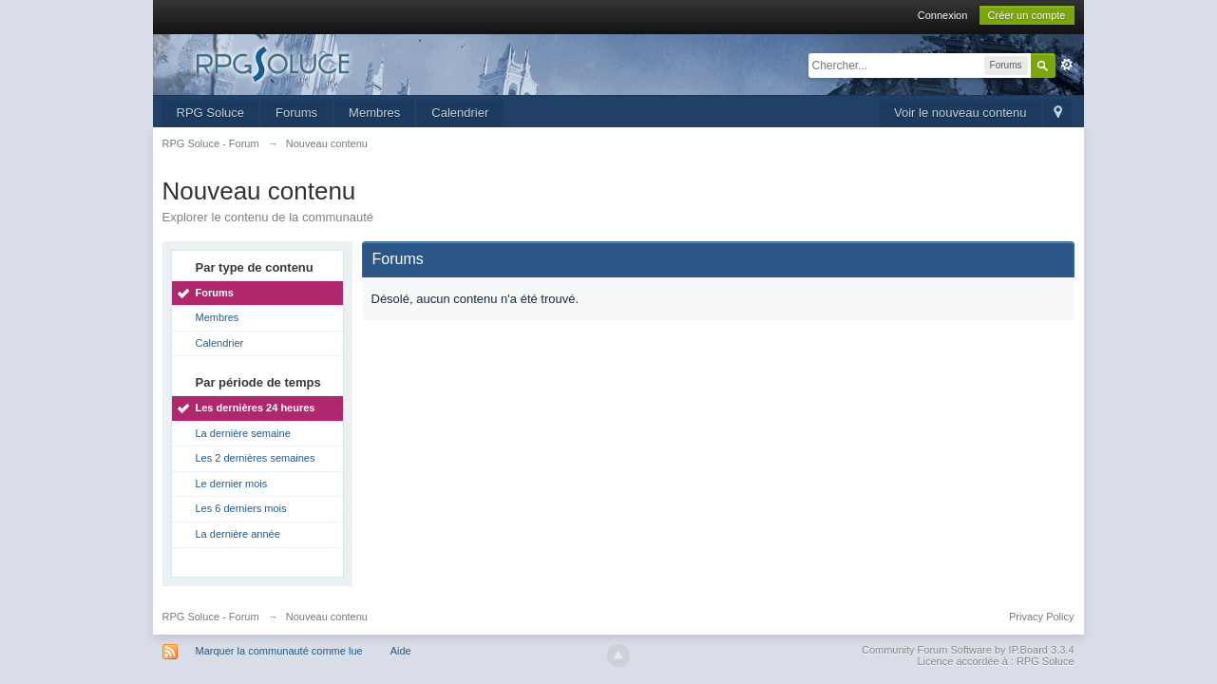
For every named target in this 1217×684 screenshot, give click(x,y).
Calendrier (459, 112)
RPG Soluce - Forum (210, 616)
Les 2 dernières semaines (255, 458)
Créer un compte (1027, 15)
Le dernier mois (232, 483)
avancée (1066, 64)
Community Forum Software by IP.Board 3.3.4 (968, 650)
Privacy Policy (1041, 616)
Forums (296, 112)
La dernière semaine (243, 433)
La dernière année (238, 534)
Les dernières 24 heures (255, 407)
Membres (374, 112)
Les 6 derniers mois (241, 508)
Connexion (943, 15)
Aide (400, 650)
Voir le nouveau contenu (960, 112)
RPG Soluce (211, 112)
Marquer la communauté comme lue (279, 650)
